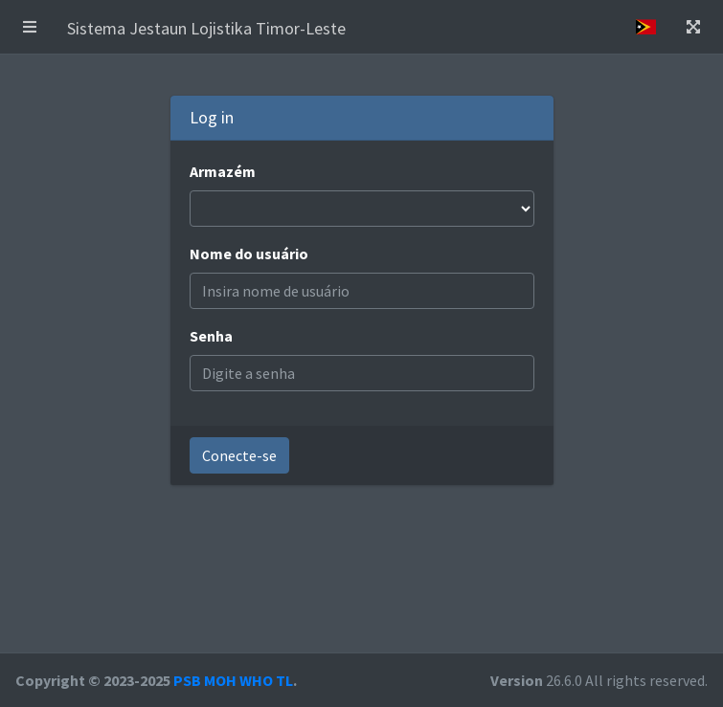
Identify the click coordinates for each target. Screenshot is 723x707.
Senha (211, 335)
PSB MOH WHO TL (233, 680)
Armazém (223, 171)
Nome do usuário (249, 253)
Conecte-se (239, 455)
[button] (30, 27)
